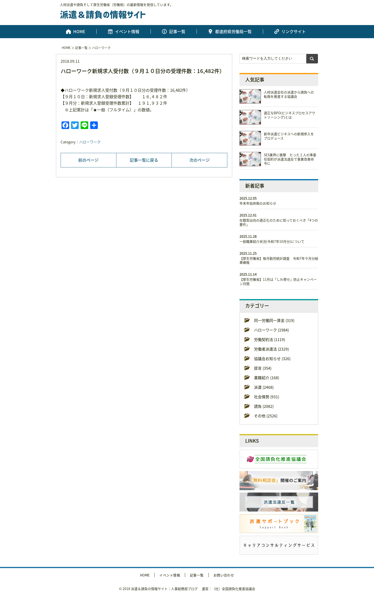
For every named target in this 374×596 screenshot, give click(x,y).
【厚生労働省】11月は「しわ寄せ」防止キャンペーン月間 (278, 281)
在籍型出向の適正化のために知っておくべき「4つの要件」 (278, 222)
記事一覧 (177, 31)
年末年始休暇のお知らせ (257, 203)
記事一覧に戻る (144, 160)
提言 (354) (262, 368)
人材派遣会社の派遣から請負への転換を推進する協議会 (289, 94)
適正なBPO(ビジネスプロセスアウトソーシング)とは (289, 114)
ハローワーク (101, 47)
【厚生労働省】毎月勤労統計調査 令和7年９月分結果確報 (278, 260)
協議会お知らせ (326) (272, 358)
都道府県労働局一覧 (233, 31)
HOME (79, 31)
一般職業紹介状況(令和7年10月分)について (271, 241)
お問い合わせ (223, 575)
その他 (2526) (265, 415)
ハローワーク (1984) (271, 329)
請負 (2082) (264, 406)
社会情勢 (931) (266, 396)
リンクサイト (293, 31)
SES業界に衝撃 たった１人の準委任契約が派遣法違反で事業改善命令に (290, 159)
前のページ (88, 160)
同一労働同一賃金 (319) (274, 320)
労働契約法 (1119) (269, 339)
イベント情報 (127, 31)
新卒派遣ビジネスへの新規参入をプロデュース (289, 135)
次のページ (199, 160)
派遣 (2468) (264, 387)
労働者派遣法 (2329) (271, 349)
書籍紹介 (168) (266, 377)
